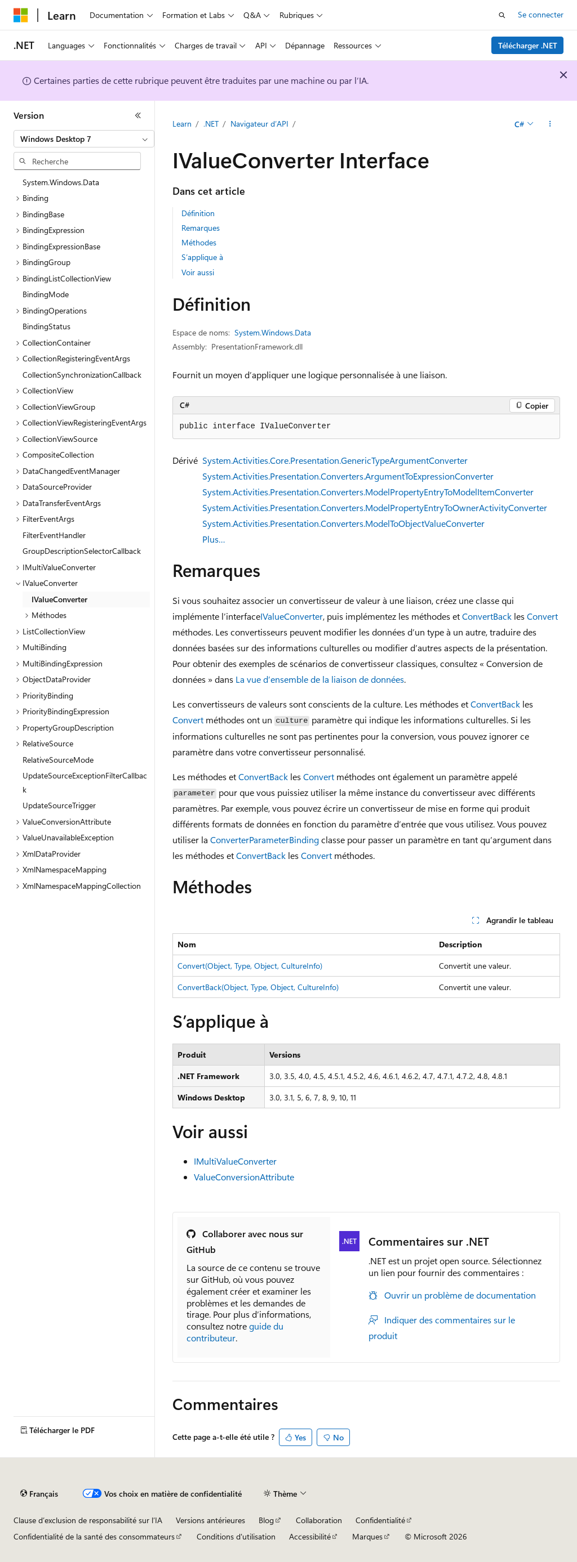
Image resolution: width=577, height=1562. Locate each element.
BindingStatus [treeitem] (46, 326)
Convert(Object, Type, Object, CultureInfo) (249, 965)
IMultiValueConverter (235, 1161)
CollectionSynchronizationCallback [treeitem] (82, 374)
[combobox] (84, 139)
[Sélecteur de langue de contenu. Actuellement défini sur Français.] (39, 1494)
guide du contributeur (235, 1332)
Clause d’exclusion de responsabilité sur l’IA (88, 1520)
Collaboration (319, 1520)
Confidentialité (380, 1520)
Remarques (200, 227)
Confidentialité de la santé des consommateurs (94, 1536)
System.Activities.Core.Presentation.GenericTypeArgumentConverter (335, 460)
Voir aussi (197, 272)
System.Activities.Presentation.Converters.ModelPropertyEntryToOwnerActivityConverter (374, 507)
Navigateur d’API (259, 123)
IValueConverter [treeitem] (59, 599)
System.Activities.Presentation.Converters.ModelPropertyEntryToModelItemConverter (368, 492)
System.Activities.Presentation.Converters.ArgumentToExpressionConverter (348, 476)
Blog (266, 1520)
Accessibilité (310, 1536)
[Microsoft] (21, 15)
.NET (211, 123)
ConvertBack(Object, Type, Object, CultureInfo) (258, 987)
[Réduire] (138, 115)
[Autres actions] (550, 124)
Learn (182, 123)
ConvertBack (487, 616)
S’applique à (202, 257)
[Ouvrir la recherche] (502, 15)
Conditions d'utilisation (236, 1536)
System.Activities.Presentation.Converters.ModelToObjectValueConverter (343, 523)
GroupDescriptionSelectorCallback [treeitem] (82, 550)
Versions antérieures (210, 1520)
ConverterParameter (249, 839)
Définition (198, 213)
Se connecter (540, 14)
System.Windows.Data (272, 332)
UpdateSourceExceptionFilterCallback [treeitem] (85, 782)
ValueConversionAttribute (244, 1177)
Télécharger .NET (527, 45)
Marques (367, 1536)
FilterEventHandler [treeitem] (54, 535)
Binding (304, 839)
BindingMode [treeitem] (46, 294)
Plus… (213, 539)
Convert (542, 616)
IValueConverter (291, 616)
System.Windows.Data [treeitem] (61, 182)
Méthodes (198, 242)
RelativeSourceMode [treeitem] (58, 759)
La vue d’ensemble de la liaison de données (320, 679)
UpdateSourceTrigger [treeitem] (59, 805)
